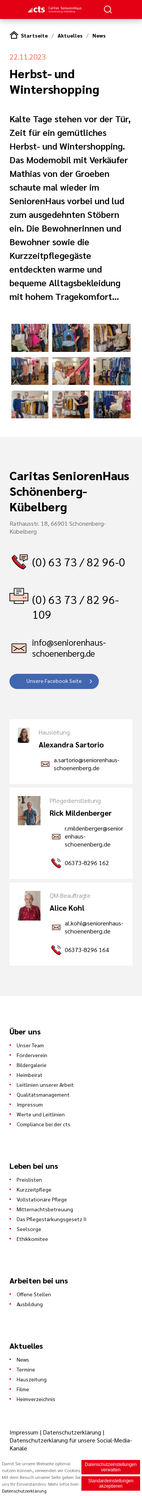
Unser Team (30, 1045)
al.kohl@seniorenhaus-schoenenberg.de (94, 927)
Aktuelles (70, 35)
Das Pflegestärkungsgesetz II (51, 1218)
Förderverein (32, 1054)
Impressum (30, 1104)
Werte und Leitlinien (41, 1114)
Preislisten (29, 1179)
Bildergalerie (32, 1064)
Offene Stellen (34, 1294)
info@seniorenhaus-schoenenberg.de (69, 648)
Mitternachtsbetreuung (45, 1209)
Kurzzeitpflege (34, 1189)
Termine (26, 1369)
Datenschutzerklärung (72, 1432)
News (99, 35)
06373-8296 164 (87, 950)
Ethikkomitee (32, 1238)
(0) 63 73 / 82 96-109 (75, 606)
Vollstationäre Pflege (42, 1199)
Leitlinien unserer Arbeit (45, 1084)
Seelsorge (29, 1228)
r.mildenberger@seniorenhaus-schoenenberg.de (94, 836)
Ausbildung (30, 1304)
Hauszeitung (32, 1379)
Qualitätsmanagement (43, 1094)
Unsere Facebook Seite (54, 680)
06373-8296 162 (87, 863)
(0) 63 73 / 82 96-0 (78, 561)
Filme (23, 1389)
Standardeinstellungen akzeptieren (110, 1483)
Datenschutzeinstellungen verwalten (111, 1467)
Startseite (34, 35)
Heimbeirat (29, 1074)
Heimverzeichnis (36, 1398)
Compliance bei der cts (43, 1124)
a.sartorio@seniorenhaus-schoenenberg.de (86, 764)
